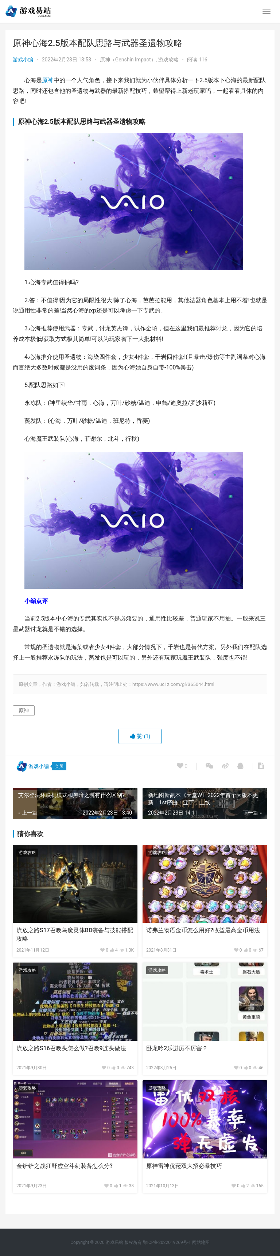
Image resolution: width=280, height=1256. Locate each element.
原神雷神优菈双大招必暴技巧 (184, 1165)
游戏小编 (23, 59)
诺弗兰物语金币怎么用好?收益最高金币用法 (203, 930)
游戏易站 (114, 1242)
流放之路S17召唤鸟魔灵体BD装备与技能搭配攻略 (74, 934)
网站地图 (201, 1242)
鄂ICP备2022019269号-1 (166, 1242)
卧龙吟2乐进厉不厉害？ (177, 1048)
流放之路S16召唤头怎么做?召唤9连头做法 (71, 1048)
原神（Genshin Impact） (128, 59)
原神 (48, 80)
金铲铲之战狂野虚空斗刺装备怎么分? (64, 1165)
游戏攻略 (168, 59)
